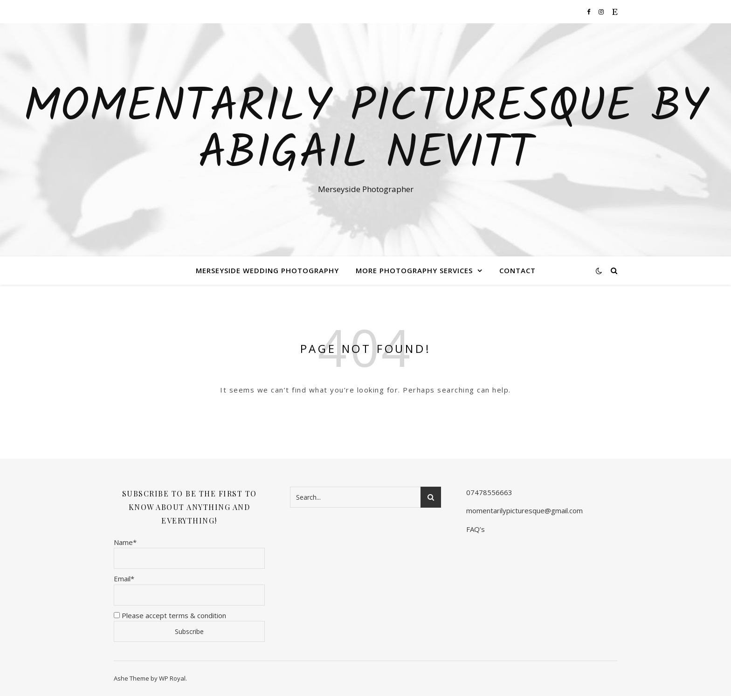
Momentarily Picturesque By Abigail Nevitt (365, 131)
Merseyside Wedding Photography (267, 270)
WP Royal (172, 678)
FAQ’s (475, 529)
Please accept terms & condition (170, 615)
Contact (517, 270)
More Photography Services (414, 270)
